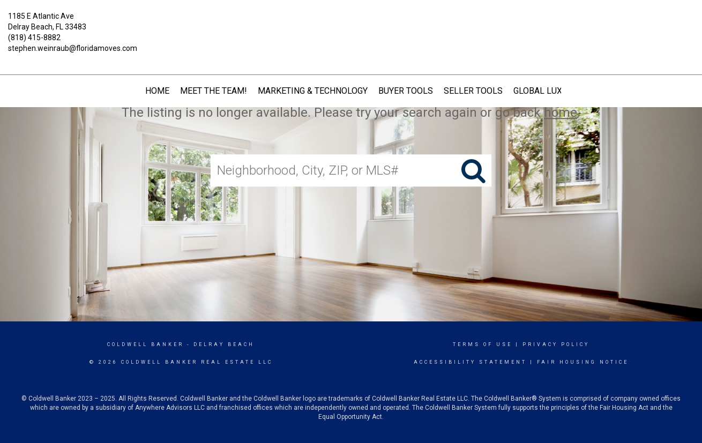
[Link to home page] (351, 24)
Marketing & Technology (313, 91)
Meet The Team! (213, 91)
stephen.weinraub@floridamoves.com (72, 48)
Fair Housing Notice (583, 362)
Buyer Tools (405, 91)
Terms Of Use (482, 344)
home (560, 112)
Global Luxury (545, 91)
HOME (157, 91)
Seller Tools (473, 91)
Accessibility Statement (470, 362)
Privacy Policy (555, 344)
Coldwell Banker (145, 344)
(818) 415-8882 (34, 37)
